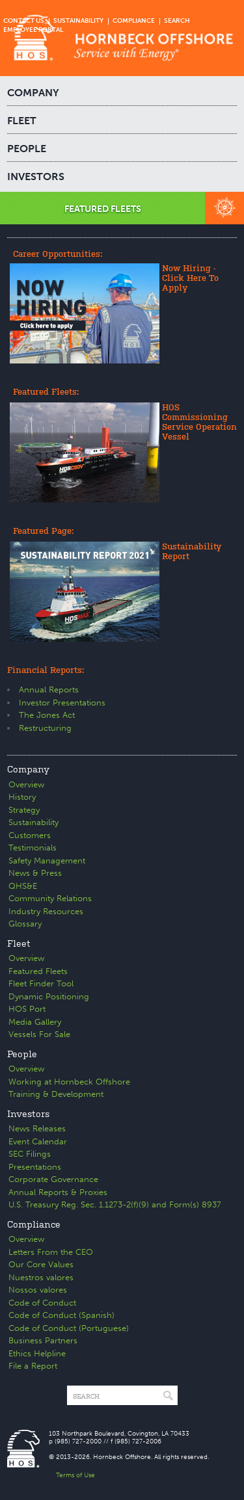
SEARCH (177, 21)
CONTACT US (23, 21)
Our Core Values (41, 1264)
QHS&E (22, 886)
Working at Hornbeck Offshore (69, 1081)
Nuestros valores (41, 1277)
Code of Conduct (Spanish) (61, 1315)
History (22, 797)
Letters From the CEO (50, 1252)
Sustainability (33, 822)
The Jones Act (47, 715)
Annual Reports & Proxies (57, 1192)
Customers (29, 835)
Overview (26, 784)
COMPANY (33, 92)
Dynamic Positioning (48, 996)
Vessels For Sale (39, 1034)
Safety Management (46, 860)
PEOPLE (26, 148)
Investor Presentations (62, 702)
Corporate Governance (53, 1179)
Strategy (24, 810)
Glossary (25, 923)
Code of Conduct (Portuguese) (68, 1328)
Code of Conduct (42, 1303)
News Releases (37, 1128)
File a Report (32, 1366)
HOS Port (27, 1009)
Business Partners (42, 1340)
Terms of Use (75, 1475)
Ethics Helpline (37, 1353)
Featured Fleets (38, 971)
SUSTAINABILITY (78, 21)
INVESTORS (35, 176)
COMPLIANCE (134, 21)
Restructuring (45, 728)
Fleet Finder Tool (41, 983)
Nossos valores (37, 1290)
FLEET (21, 120)
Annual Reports (49, 689)
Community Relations (50, 898)
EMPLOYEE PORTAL (33, 30)
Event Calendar (37, 1141)
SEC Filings (29, 1154)
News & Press (35, 873)
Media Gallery (34, 1022)
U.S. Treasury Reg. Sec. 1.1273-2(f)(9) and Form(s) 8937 (114, 1204)
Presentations (34, 1167)
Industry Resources (45, 911)
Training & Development (55, 1094)
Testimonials (32, 847)
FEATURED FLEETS (102, 209)
